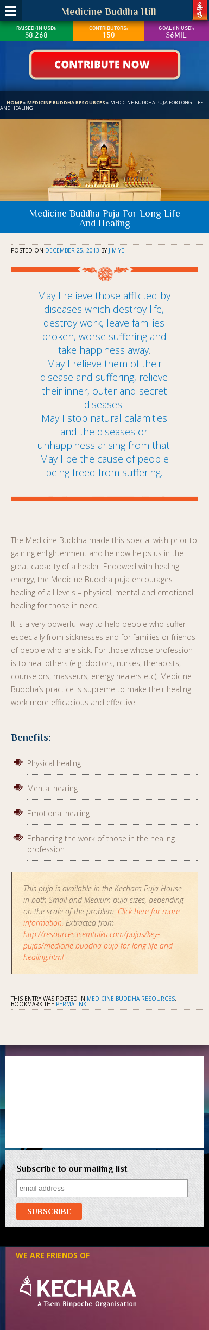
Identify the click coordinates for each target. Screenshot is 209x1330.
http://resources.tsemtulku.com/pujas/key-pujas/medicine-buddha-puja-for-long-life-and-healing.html (99, 945)
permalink (71, 1004)
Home (14, 102)
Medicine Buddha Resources (66, 102)
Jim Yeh (119, 250)
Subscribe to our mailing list (71, 1169)
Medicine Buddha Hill (108, 11)
